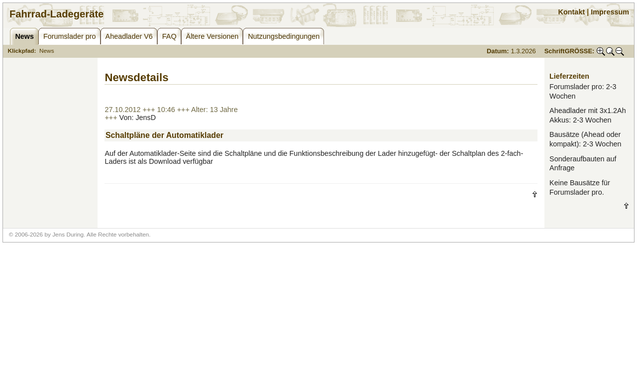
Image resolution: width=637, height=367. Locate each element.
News (46, 50)
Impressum (610, 12)
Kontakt (571, 12)
